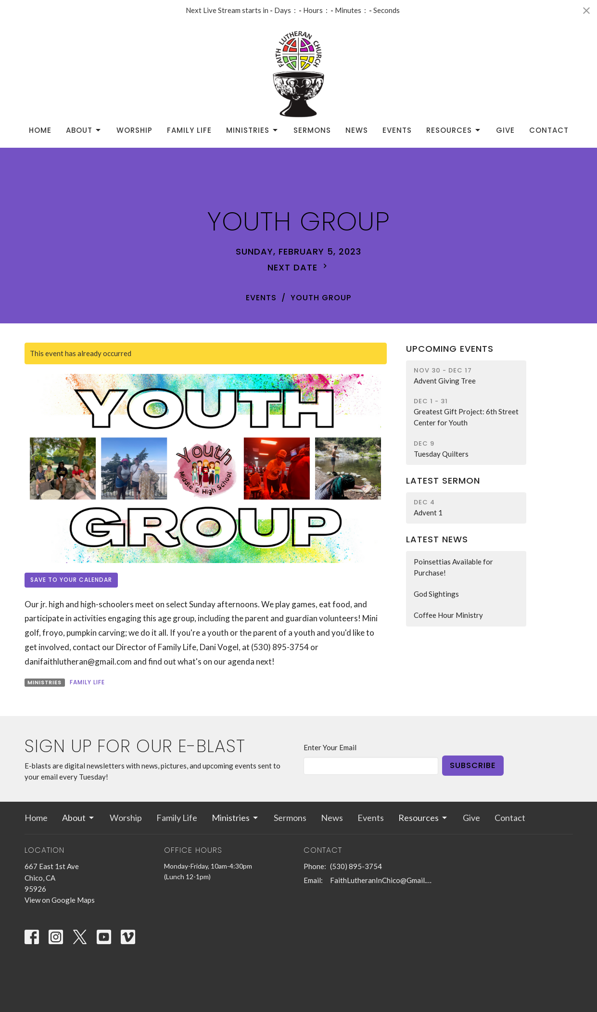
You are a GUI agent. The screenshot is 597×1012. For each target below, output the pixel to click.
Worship (134, 130)
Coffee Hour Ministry (448, 615)
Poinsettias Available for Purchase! (453, 567)
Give (505, 130)
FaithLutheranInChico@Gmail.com (381, 880)
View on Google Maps (60, 900)
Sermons (312, 130)
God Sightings (436, 593)
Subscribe (473, 765)
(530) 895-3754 (356, 866)
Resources (454, 130)
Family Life (189, 130)
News (356, 130)
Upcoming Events (450, 349)
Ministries (252, 130)
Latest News (437, 539)
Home (40, 130)
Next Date (298, 267)
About (84, 130)
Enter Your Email (330, 747)
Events (397, 130)
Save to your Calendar (71, 580)
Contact (549, 130)
